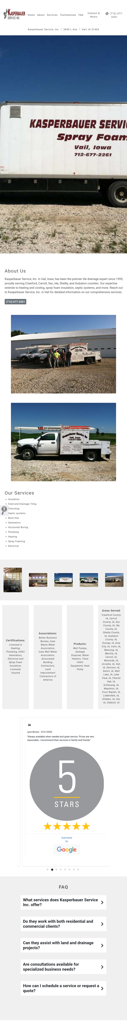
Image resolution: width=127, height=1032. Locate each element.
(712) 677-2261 (114, 15)
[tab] (47, 869)
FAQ (81, 15)
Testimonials (68, 15)
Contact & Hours (94, 15)
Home (31, 15)
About (41, 15)
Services (52, 15)
